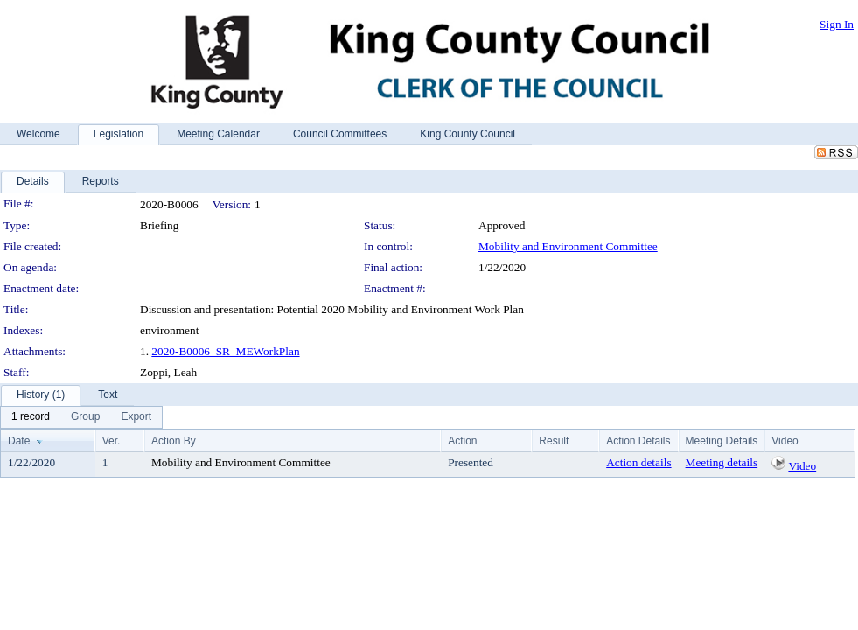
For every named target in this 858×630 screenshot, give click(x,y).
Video (802, 465)
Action (462, 441)
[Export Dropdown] (136, 417)
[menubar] (81, 417)
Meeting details (722, 462)
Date (19, 441)
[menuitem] (30, 417)
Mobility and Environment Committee (568, 246)
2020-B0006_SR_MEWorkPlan (225, 351)
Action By (173, 441)
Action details (638, 462)
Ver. (111, 441)
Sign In (837, 24)
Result (554, 441)
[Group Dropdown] (85, 417)
